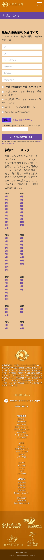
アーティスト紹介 (22, 452)
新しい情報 (22, 466)
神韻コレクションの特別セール (18, 107)
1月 (6, 196)
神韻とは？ (22, 419)
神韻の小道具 (21, 498)
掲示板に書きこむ (22, 406)
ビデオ (21, 443)
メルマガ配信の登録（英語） (22, 137)
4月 (6, 202)
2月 (6, 199)
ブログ (21, 471)
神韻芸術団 (21, 416)
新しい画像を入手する (22, 120)
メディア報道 (21, 457)
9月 (6, 218)
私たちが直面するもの (21, 430)
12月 (7, 228)
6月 (6, 209)
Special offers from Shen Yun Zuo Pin (16, 111)
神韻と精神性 (21, 432)
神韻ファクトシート (22, 427)
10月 (7, 222)
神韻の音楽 (22, 485)
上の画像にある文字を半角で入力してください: (22, 125)
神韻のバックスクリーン (21, 494)
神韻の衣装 (22, 490)
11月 (7, 225)
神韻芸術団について (22, 449)
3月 (21, 202)
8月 (6, 215)
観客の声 (22, 454)
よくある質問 (21, 438)
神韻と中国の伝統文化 (21, 503)
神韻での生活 (21, 424)
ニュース (21, 462)
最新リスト (22, 446)
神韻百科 (21, 479)
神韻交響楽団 (21, 422)
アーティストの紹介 (22, 435)
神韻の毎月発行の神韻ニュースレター (21, 86)
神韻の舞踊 (22, 482)
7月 (6, 212)
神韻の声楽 (22, 488)
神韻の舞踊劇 (21, 501)
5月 (6, 206)
